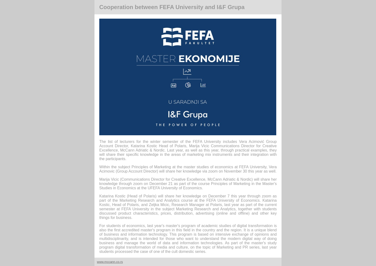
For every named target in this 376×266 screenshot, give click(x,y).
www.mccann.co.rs (110, 262)
